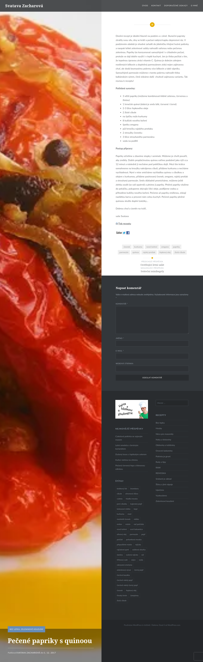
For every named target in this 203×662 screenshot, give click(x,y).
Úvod (145, 5)
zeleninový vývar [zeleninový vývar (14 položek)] (124, 570)
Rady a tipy (161, 462)
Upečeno (160, 490)
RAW (158, 467)
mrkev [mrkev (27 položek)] (119, 524)
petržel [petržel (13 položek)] (120, 539)
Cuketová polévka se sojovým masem (128, 438)
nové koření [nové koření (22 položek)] (122, 529)
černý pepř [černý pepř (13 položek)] (138, 570)
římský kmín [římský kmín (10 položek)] (122, 595)
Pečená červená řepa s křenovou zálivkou (130, 467)
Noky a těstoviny (163, 439)
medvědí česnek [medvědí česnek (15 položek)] (123, 519)
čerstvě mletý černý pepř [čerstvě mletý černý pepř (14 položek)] (127, 585)
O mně (194, 5)
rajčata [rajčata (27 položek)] (138, 544)
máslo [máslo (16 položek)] (127, 524)
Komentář (122, 304)
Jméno (120, 338)
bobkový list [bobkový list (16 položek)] (122, 488)
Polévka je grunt (163, 456)
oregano (165, 246)
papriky (176, 246)
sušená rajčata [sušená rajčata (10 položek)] (132, 555)
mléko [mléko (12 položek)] (136, 519)
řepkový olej (165, 252)
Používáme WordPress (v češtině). (137, 625)
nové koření (151, 246)
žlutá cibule (180, 252)
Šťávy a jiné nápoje (164, 484)
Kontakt (156, 5)
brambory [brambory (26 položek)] (134, 488)
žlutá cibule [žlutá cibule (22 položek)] (121, 600)
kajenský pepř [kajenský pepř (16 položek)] (136, 504)
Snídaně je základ (163, 479)
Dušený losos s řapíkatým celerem (130, 454)
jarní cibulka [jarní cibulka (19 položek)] (122, 504)
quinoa (136, 252)
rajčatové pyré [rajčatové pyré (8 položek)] (123, 549)
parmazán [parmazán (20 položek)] (134, 534)
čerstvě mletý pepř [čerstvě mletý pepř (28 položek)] (125, 580)
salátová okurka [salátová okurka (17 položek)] (138, 549)
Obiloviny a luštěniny (165, 445)
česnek (127, 246)
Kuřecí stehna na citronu (126, 460)
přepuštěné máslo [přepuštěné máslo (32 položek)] (124, 544)
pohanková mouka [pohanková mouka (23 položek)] (134, 539)
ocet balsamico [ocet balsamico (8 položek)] (136, 529)
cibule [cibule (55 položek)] (119, 493)
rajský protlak (149, 252)
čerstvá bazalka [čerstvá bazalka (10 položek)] (123, 575)
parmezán (123, 252)
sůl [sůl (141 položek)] (142, 555)
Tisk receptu (124, 223)
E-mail (120, 351)
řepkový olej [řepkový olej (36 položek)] (131, 590)
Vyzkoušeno (161, 495)
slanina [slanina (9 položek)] (120, 555)
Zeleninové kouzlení (32, 629)
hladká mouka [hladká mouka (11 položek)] (132, 498)
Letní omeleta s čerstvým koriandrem (126, 447)
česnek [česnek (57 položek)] (120, 590)
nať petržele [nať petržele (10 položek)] (139, 524)
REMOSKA (161, 473)
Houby (159, 428)
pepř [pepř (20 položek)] (143, 534)
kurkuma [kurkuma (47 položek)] (120, 514)
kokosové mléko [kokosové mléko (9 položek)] (123, 509)
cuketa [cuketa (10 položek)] (119, 498)
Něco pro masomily (164, 434)
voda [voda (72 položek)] (141, 560)
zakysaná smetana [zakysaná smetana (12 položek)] (124, 565)
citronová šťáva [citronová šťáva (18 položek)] (131, 493)
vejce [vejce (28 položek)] (133, 560)
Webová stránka (124, 363)
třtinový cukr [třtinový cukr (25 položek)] (122, 560)
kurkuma (138, 246)
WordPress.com (174, 625)
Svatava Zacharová (24, 5)
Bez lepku (15, 629)
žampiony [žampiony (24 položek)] (134, 595)
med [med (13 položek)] (129, 514)
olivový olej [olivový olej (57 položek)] (121, 534)
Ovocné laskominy (164, 450)
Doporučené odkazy (176, 5)
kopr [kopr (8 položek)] (136, 509)
